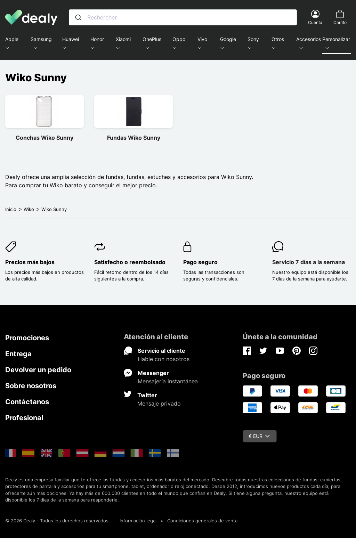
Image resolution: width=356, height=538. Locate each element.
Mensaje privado (159, 403)
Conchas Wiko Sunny (44, 137)
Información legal (138, 520)
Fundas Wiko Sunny (133, 137)
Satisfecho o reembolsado (129, 262)
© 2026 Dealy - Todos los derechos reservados (56, 520)
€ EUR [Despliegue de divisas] (259, 436)
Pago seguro (200, 262)
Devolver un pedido (38, 370)
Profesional (24, 418)
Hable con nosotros (163, 359)
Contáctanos (27, 402)
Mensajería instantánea (168, 381)
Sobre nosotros (30, 386)
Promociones (27, 338)
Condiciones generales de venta (202, 520)
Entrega (18, 354)
